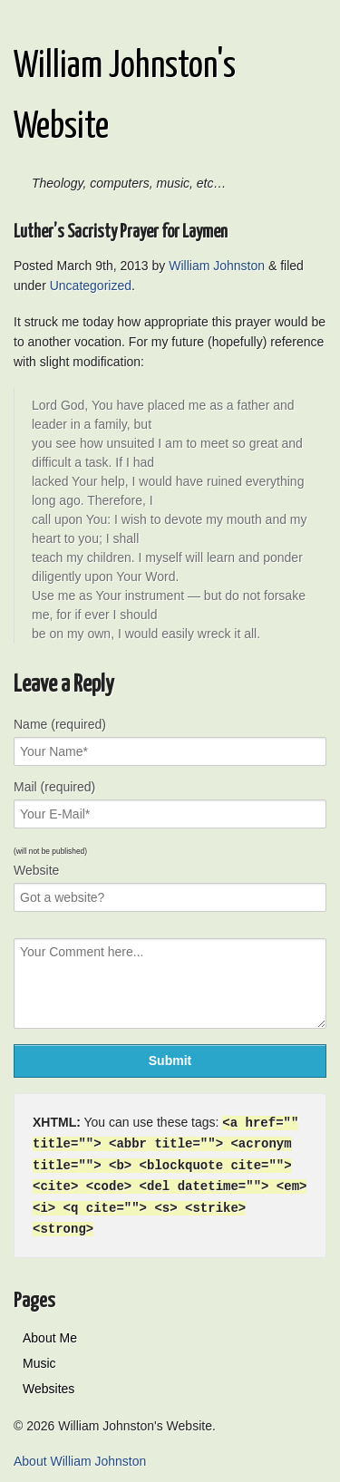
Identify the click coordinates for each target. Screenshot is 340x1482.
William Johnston (217, 265)
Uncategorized (90, 285)
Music (39, 1358)
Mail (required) (54, 787)
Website (36, 870)
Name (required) (60, 724)
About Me (50, 1332)
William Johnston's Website (125, 97)
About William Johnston (80, 1455)
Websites (48, 1383)
